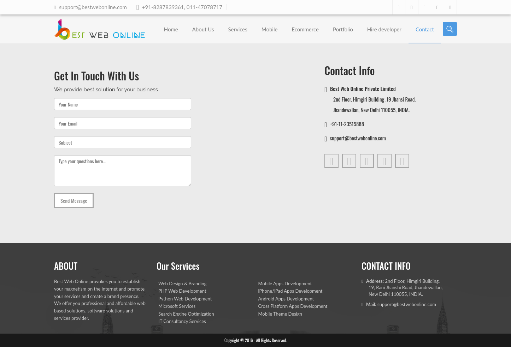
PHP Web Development (182, 291)
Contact (425, 29)
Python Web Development (185, 299)
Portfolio (343, 29)
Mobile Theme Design (280, 314)
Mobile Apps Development (285, 283)
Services (237, 29)
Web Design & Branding (182, 283)
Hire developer (384, 29)
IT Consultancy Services (182, 321)
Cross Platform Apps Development (293, 306)
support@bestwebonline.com (406, 304)
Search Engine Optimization (186, 314)
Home (171, 29)
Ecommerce (305, 29)
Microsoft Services (176, 306)
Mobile (270, 29)
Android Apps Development (286, 299)
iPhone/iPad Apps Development (290, 291)
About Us (203, 29)
